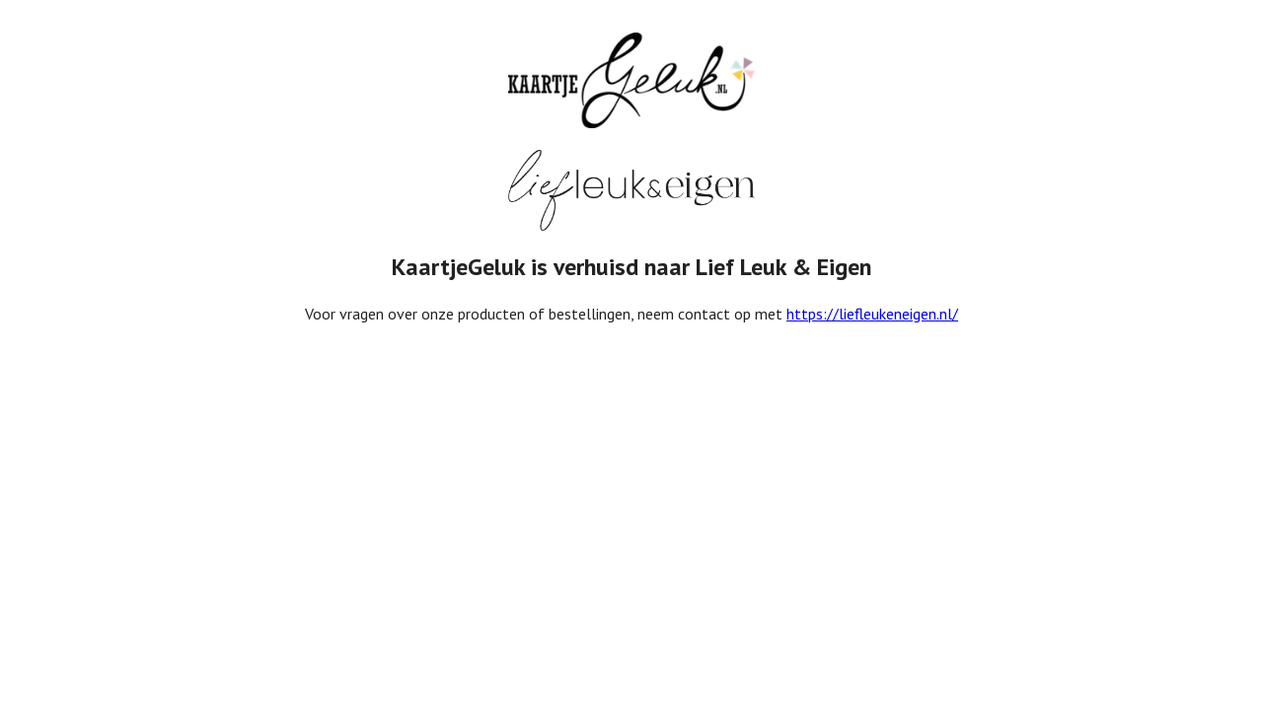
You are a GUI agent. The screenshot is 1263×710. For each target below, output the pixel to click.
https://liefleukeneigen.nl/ (872, 313)
